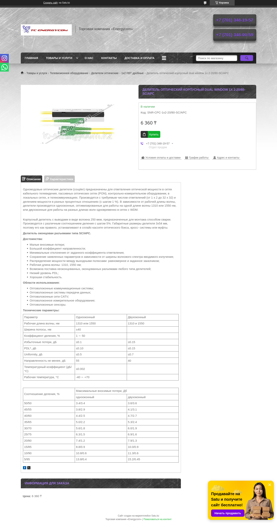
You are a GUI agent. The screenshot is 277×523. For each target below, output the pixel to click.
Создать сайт (50, 2)
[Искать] (246, 58)
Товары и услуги (59, 58)
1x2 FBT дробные (132, 73)
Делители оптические (104, 73)
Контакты (109, 58)
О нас (89, 58)
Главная (31, 58)
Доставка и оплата (140, 58)
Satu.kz (155, 515)
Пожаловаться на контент (157, 519)
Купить (154, 134)
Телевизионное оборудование (69, 73)
